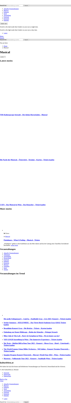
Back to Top (3, 379)
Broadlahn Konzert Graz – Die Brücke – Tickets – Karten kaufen (28, 328)
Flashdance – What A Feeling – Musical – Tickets (22, 240)
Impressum (7, 374)
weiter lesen (14, 245)
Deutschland (7, 258)
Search (26, 5)
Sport (5, 14)
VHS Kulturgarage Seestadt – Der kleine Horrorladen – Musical (23, 115)
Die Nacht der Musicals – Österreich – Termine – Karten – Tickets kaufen (27, 160)
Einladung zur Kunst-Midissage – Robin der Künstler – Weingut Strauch (31, 332)
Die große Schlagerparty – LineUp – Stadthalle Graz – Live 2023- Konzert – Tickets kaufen (37, 319)
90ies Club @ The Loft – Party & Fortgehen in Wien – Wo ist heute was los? (32, 336)
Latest (5, 33)
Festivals (6, 17)
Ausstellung (7, 15)
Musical (6, 10)
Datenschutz (7, 376)
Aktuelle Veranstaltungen (11, 9)
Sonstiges (6, 266)
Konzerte (6, 18)
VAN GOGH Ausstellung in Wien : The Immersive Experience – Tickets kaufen (33, 340)
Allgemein (7, 254)
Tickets (6, 269)
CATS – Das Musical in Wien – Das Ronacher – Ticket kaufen (22, 205)
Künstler (6, 20)
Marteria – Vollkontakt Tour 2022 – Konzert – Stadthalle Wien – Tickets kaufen (33, 359)
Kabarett (6, 12)
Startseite (6, 373)
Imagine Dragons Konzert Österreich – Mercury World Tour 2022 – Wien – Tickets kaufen (37, 355)
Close (1, 381)
